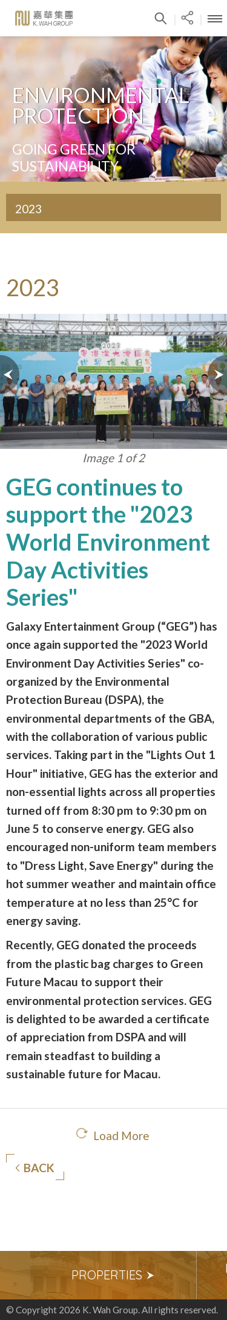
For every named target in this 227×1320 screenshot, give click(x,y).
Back (34, 1168)
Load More (121, 1136)
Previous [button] (15, 1275)
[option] (113, 1275)
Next (216, 374)
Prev (10, 374)
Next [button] (212, 1275)
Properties (113, 1274)
